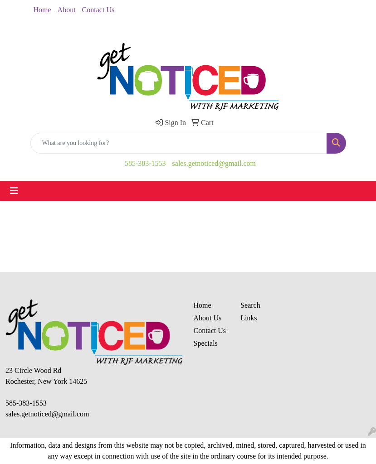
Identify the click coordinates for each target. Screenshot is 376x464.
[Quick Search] (178, 143)
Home (42, 10)
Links (248, 318)
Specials (206, 343)
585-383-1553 (145, 163)
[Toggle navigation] (14, 190)
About (67, 10)
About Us (208, 318)
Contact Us (98, 10)
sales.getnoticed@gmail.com (214, 163)
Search (250, 305)
